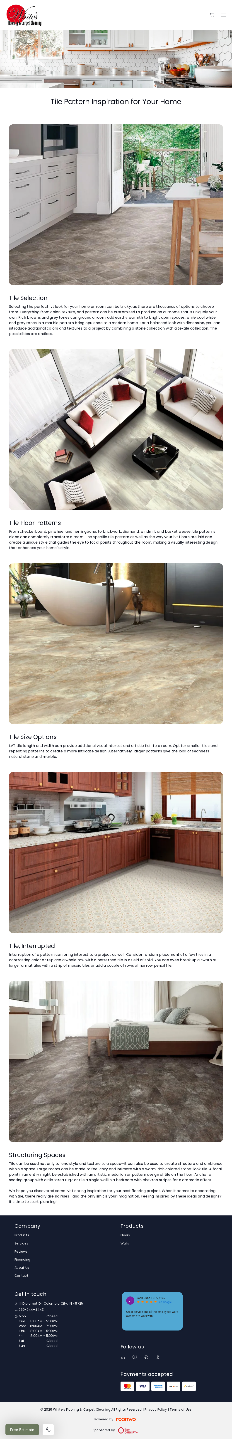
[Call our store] (48, 1429)
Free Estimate (22, 1429)
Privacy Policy (156, 1409)
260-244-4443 (31, 1310)
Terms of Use (180, 1409)
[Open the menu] (224, 15)
